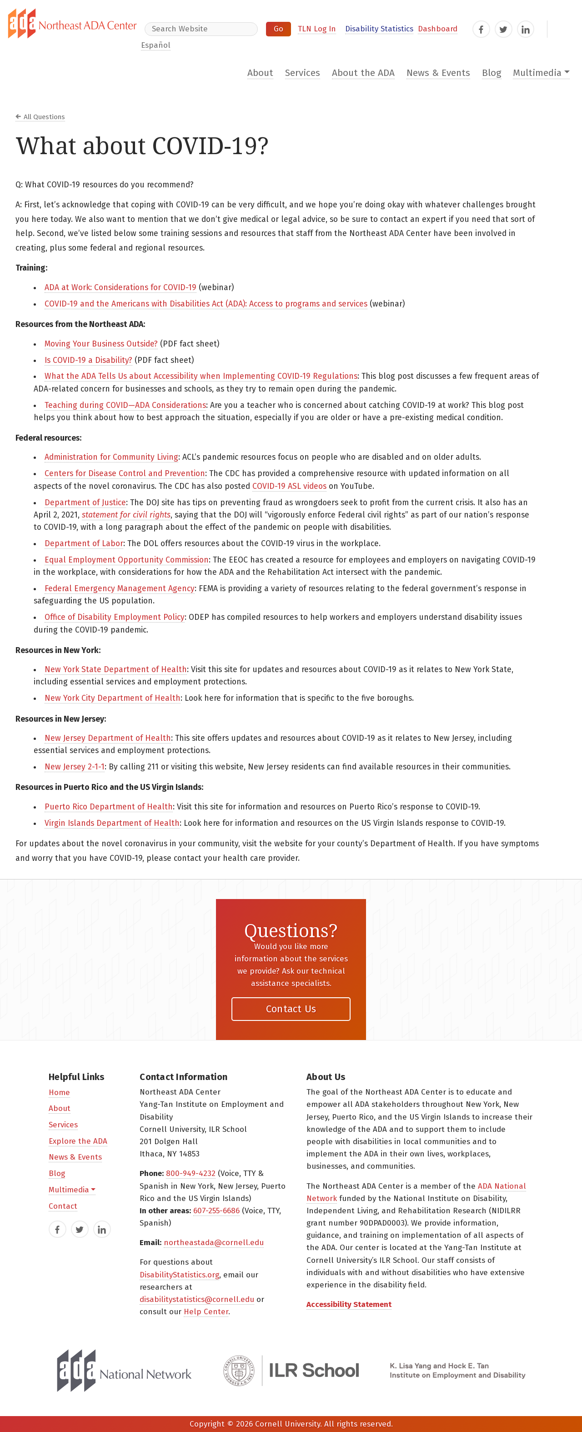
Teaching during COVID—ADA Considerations (125, 405)
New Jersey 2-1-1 (75, 767)
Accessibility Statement (348, 1304)
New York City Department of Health (113, 698)
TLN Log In (317, 29)
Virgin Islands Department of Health (112, 823)
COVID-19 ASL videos (289, 486)
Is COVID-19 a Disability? (88, 360)
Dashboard (437, 29)
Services (302, 73)
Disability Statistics (379, 29)
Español (156, 45)
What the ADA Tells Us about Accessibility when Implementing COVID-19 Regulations (201, 376)
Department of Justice (85, 502)
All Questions (44, 117)
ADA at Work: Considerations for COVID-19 (120, 287)
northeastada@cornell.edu (214, 1242)
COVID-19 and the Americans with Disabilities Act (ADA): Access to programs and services (206, 304)
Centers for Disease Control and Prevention (125, 473)
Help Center (206, 1311)
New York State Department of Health (116, 669)
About (260, 73)
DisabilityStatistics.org (179, 1275)
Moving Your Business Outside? (101, 344)
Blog (492, 73)
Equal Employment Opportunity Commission (127, 560)
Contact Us (291, 1009)
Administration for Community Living (111, 457)
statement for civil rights (126, 515)
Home (59, 1092)
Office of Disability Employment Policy (115, 617)
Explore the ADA (78, 1141)
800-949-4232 (191, 1173)
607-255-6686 (216, 1211)
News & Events (438, 73)
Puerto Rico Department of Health (109, 807)
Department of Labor (84, 543)
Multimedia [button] (537, 73)
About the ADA (363, 73)
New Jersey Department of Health (108, 738)
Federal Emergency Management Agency (120, 588)
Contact (63, 1206)
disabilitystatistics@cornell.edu (197, 1299)
